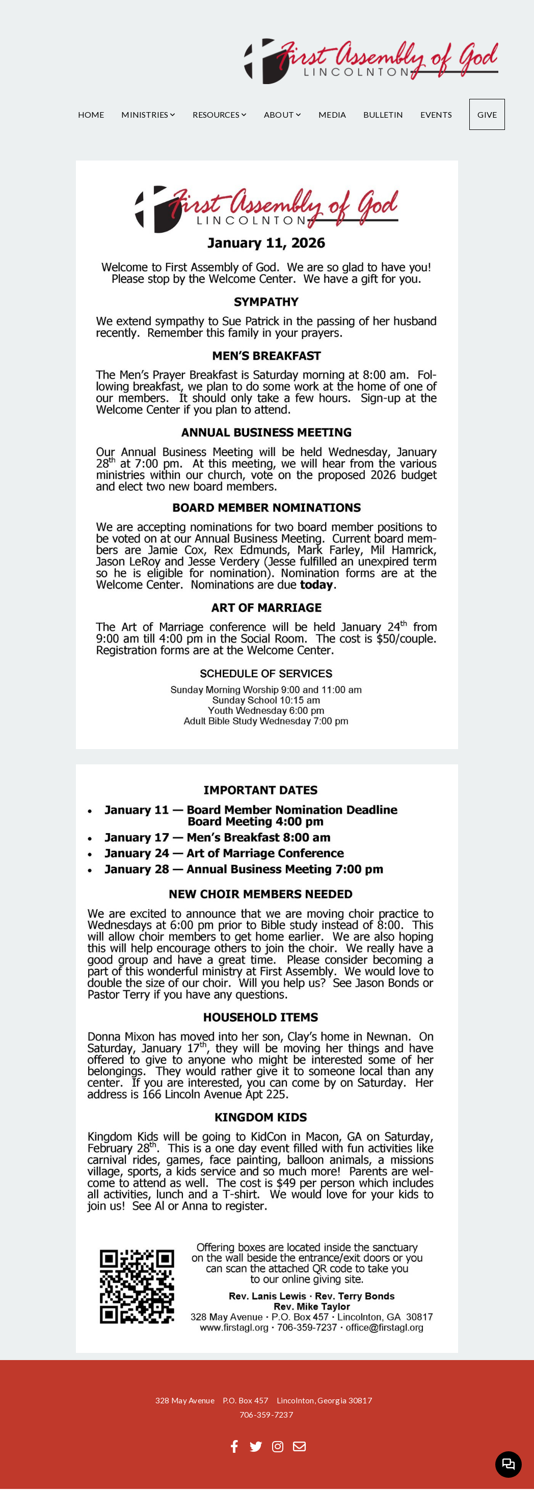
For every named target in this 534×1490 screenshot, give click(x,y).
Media (332, 114)
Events (436, 114)
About (282, 114)
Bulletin (383, 114)
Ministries (148, 114)
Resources (220, 114)
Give (487, 114)
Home (91, 114)
